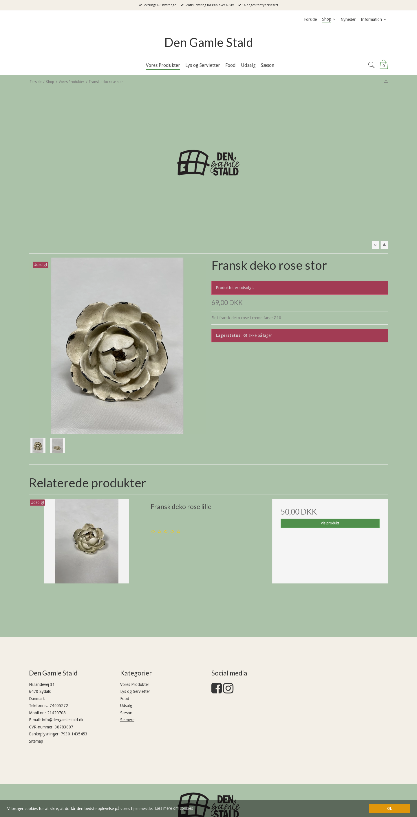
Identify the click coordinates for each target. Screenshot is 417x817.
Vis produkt (330, 523)
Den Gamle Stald (208, 42)
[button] (375, 245)
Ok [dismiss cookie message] (389, 808)
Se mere (127, 719)
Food (124, 698)
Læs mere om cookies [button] (174, 808)
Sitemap (36, 741)
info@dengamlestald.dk (62, 719)
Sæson (126, 712)
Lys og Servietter (135, 691)
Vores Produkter (134, 684)
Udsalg (126, 705)
